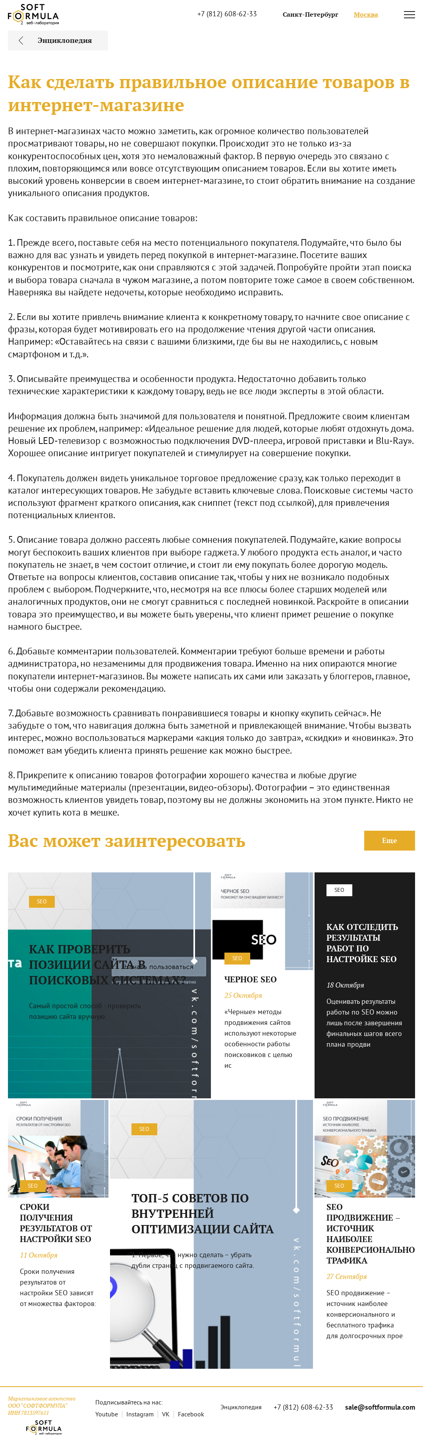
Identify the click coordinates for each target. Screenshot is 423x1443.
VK (166, 1415)
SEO (42, 902)
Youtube (106, 1415)
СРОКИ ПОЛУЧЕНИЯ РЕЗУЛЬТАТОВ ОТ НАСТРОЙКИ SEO (56, 1223)
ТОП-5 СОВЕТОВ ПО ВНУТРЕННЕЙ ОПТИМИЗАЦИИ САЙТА (202, 1213)
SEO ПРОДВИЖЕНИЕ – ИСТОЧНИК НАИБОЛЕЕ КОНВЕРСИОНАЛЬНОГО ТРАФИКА (364, 1234)
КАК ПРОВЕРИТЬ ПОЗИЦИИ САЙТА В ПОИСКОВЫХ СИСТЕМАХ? (107, 964)
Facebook (191, 1415)
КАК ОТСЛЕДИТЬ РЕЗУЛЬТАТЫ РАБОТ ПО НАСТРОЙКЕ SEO (362, 943)
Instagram (140, 1415)
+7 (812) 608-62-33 (227, 14)
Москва (366, 14)
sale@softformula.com (380, 1407)
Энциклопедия (241, 1408)
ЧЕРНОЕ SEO (250, 979)
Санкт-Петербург (310, 14)
